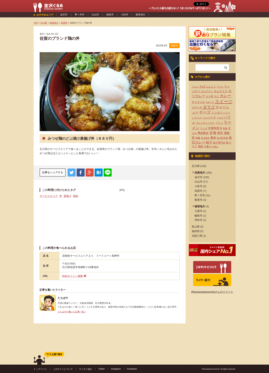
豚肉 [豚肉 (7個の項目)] (213, 137)
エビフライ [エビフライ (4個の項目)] (207, 91)
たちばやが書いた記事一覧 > (72, 311)
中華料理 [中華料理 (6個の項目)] (213, 128)
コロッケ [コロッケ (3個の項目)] (209, 102)
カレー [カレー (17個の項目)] (225, 96)
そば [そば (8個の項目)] (202, 86)
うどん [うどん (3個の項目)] (195, 87)
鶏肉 (75, 195)
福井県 (196, 231)
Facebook (132, 369)
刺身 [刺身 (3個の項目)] (225, 128)
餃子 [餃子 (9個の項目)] (209, 142)
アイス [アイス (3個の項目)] (220, 87)
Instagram (116, 369)
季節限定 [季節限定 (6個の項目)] (203, 133)
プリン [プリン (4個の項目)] (219, 123)
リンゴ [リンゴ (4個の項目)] (203, 128)
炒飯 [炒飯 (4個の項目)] (197, 138)
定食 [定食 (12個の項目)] (213, 133)
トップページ (40, 369)
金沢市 (63, 14)
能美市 (110, 14)
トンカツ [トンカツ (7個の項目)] (217, 112)
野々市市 (79, 14)
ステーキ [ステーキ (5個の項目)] (197, 107)
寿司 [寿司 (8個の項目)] (220, 133)
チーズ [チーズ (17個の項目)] (205, 112)
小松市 (124, 14)
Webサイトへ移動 (72, 275)
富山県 (196, 226)
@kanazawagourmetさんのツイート (212, 291)
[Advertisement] (150, 217)
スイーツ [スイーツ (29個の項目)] (223, 101)
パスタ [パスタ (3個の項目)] (220, 118)
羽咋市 (198, 219)
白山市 (95, 14)
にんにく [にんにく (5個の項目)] (211, 86)
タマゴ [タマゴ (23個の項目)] (209, 107)
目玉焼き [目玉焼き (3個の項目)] (205, 138)
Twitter (101, 369)
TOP (36, 23)
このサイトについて (63, 369)
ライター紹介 (85, 369)
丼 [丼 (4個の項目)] (221, 128)
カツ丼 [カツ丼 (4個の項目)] (209, 96)
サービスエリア (49, 195)
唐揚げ (67, 195)
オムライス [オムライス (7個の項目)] (221, 91)
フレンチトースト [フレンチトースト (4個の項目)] (205, 123)
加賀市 (174, 45)
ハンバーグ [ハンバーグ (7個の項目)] (209, 117)
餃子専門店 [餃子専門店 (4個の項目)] (219, 142)
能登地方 (140, 14)
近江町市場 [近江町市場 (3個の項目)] (222, 138)
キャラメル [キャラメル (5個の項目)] (198, 102)
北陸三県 (197, 235)
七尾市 (198, 210)
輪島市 (198, 215)
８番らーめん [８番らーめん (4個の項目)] (211, 146)
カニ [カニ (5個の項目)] (216, 96)
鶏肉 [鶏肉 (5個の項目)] (200, 146)
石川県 (196, 166)
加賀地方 (200, 172)
